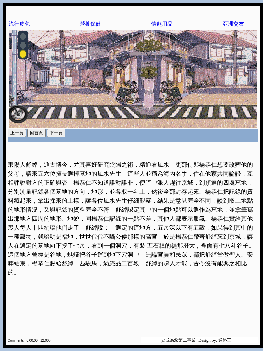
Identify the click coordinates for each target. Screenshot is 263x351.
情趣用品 (162, 24)
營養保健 (90, 24)
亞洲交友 (233, 24)
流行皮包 (19, 24)
